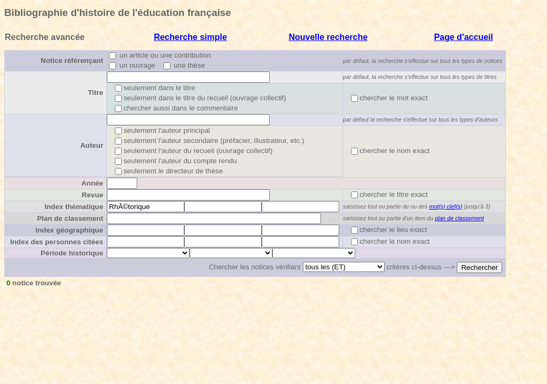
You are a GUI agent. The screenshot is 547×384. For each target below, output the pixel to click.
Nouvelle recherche (328, 37)
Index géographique (69, 230)
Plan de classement (70, 218)
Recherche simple (190, 37)
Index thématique (73, 207)
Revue (92, 195)
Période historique (72, 253)
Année (92, 183)
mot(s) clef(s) (445, 206)
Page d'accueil (463, 37)
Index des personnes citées (56, 242)
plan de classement (459, 218)
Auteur (91, 145)
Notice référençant (72, 61)
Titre (95, 93)
